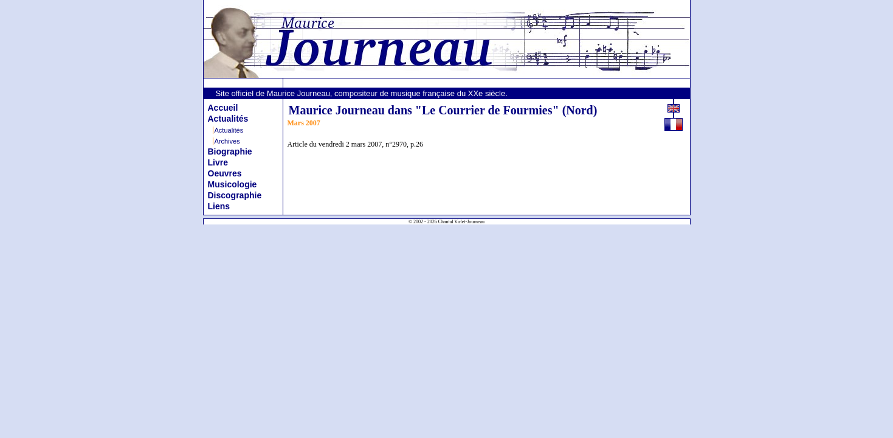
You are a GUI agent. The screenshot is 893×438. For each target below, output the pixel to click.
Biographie (230, 151)
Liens (219, 206)
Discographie (235, 195)
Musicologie (232, 184)
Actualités (228, 118)
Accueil (223, 108)
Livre (218, 162)
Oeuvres (225, 173)
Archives (227, 141)
